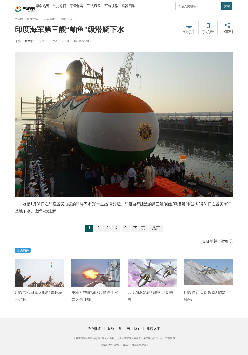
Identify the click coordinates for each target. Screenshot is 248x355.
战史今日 (59, 6)
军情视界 (111, 6)
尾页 (156, 228)
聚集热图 (42, 6)
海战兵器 (66, 18)
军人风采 (94, 6)
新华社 (29, 41)
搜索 (227, 6)
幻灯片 (189, 32)
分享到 (227, 32)
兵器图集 (128, 6)
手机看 (208, 32)
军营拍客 (77, 6)
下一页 (139, 228)
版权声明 (114, 328)
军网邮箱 (95, 328)
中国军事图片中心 (26, 18)
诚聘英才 (153, 328)
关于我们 (133, 328)
